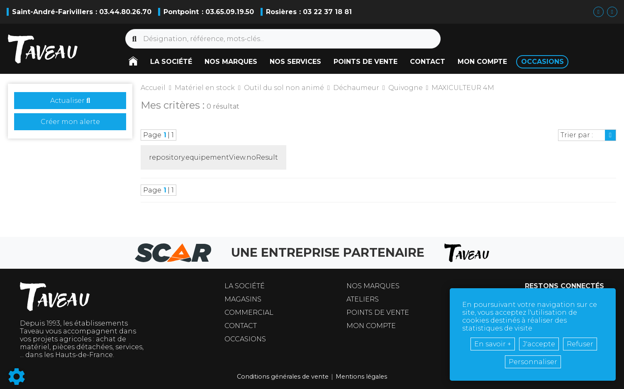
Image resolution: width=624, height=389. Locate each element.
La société (244, 286)
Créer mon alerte (70, 122)
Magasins (242, 299)
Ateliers (362, 299)
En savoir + (492, 344)
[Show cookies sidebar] (16, 376)
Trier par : (577, 135)
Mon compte (371, 326)
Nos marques (373, 286)
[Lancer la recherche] (134, 39)
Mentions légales (361, 376)
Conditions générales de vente (283, 376)
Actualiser (70, 101)
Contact (240, 326)
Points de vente (377, 312)
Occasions (245, 339)
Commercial (248, 312)
